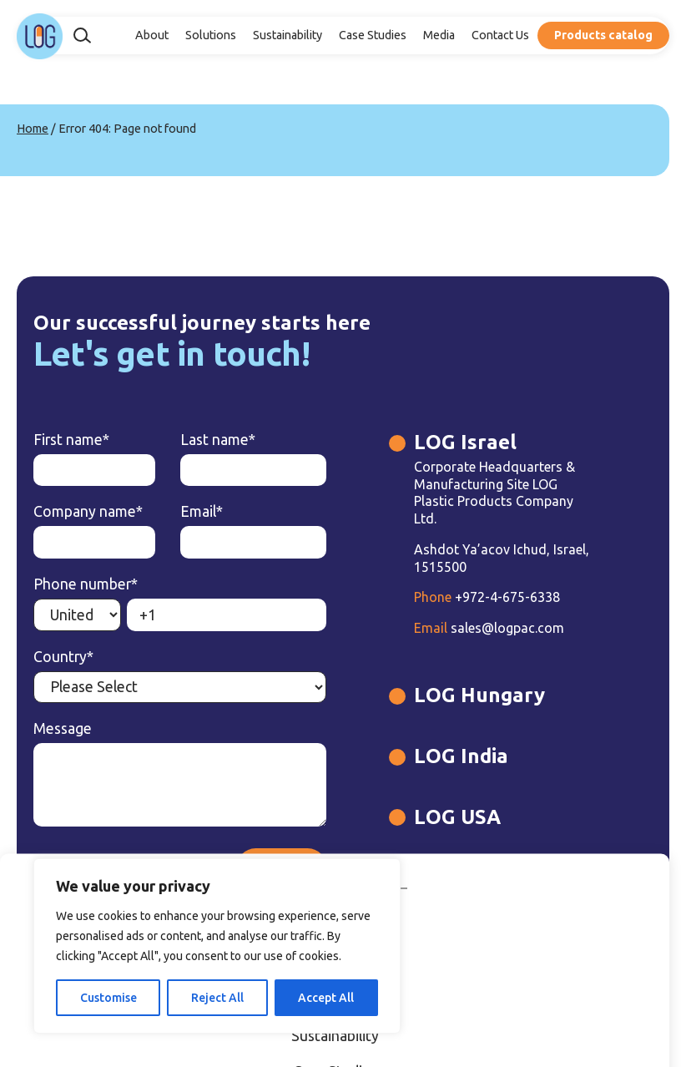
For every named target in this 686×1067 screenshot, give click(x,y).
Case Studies (372, 35)
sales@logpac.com (489, 627)
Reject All (217, 997)
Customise (108, 997)
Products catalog (603, 35)
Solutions (210, 35)
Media (439, 35)
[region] (217, 946)
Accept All (326, 997)
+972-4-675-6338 (487, 596)
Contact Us (500, 35)
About (152, 35)
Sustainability (287, 35)
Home (32, 128)
